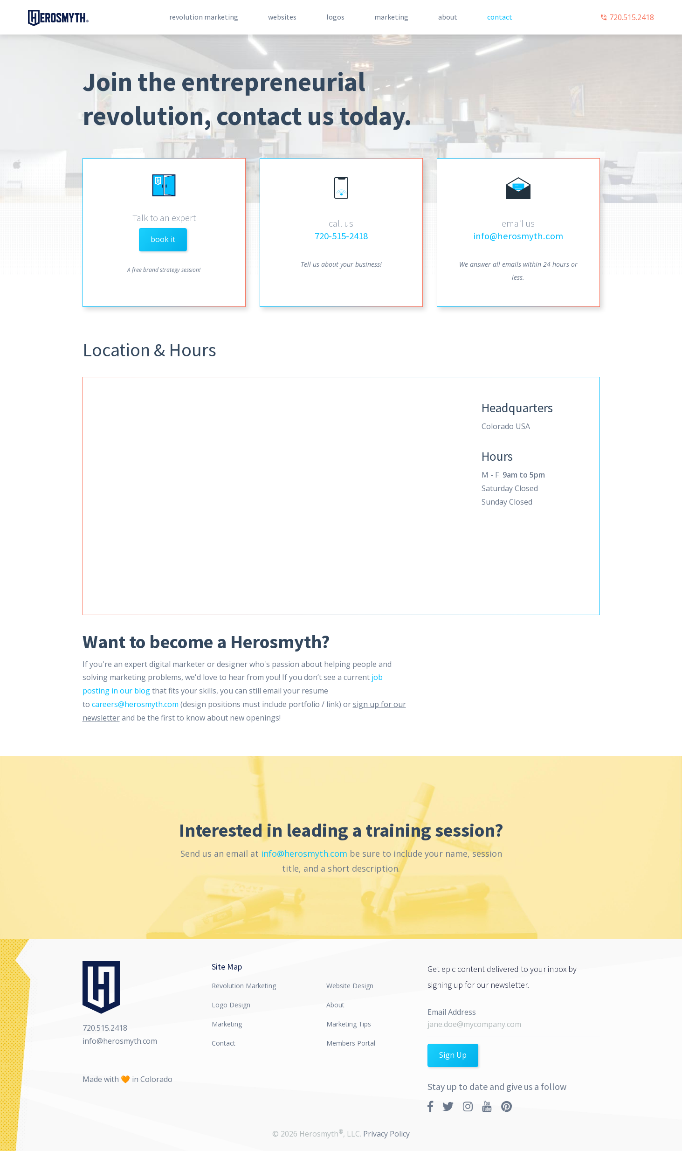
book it (163, 239)
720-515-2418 (341, 236)
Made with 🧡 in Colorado (127, 1078)
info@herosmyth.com (518, 236)
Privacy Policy (386, 1133)
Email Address (451, 1011)
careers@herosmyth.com (135, 703)
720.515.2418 (627, 17)
